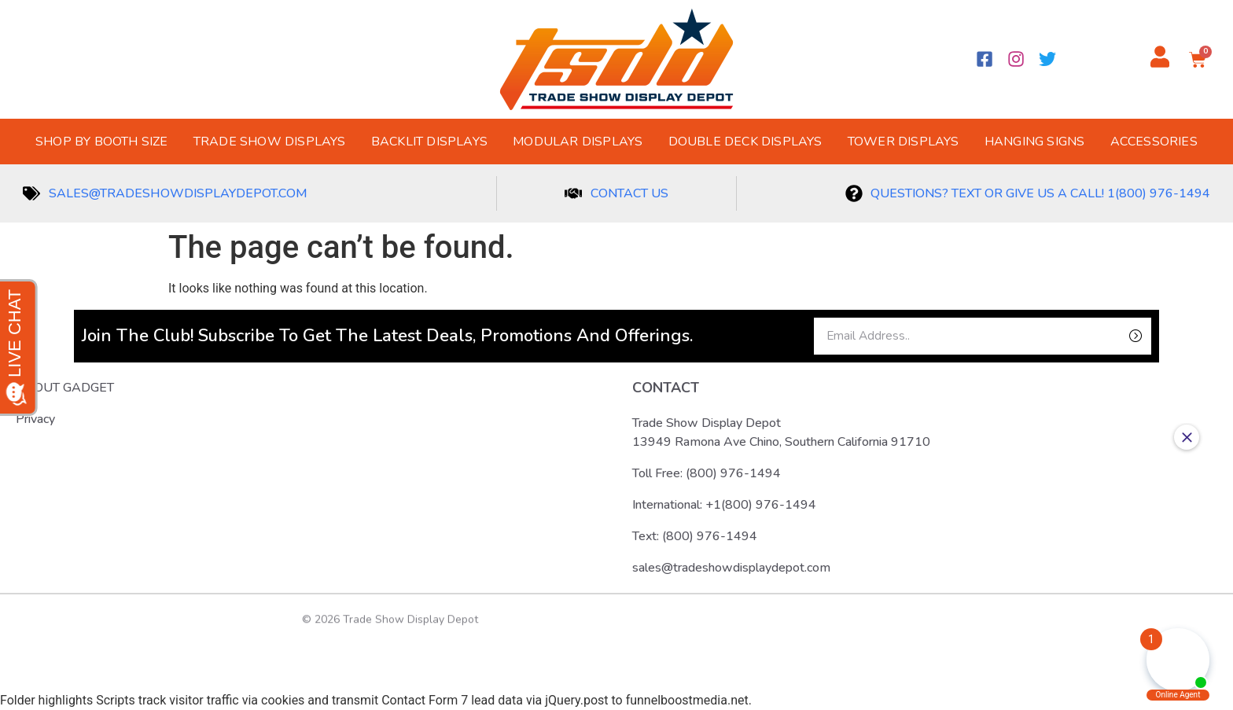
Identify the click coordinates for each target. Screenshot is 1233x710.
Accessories (1154, 141)
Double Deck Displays (745, 141)
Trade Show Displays (269, 141)
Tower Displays (903, 141)
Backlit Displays (429, 141)
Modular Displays (577, 141)
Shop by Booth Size (101, 141)
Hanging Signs (1035, 141)
